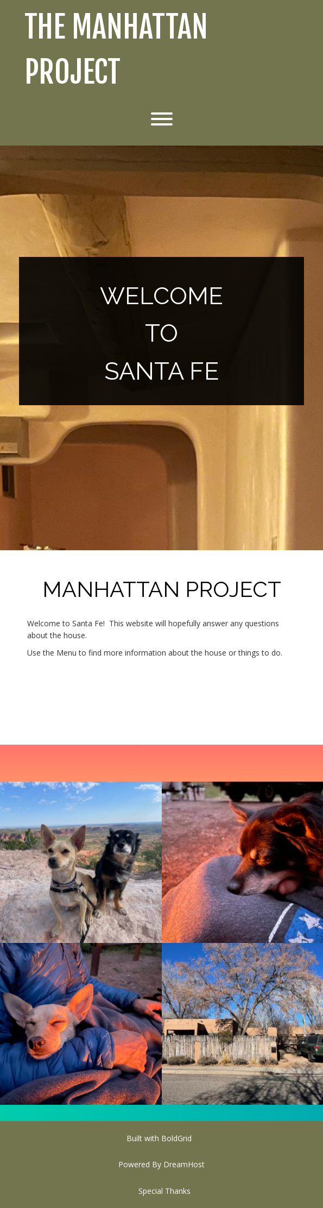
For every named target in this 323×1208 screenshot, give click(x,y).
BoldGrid (176, 1138)
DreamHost (184, 1164)
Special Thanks (164, 1191)
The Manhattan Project (116, 50)
